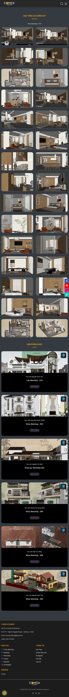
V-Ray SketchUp (9, 649)
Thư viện (38, 659)
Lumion (6, 659)
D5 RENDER (7, 665)
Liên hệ (38, 662)
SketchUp (7, 652)
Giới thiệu (39, 649)
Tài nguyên (39, 656)
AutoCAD (6, 662)
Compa (3, 674)
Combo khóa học (41, 652)
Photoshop (7, 656)
